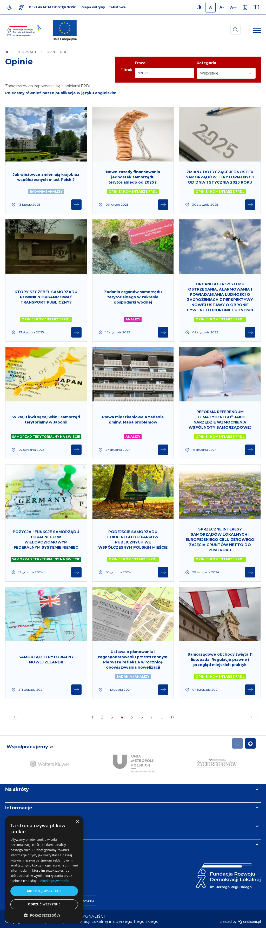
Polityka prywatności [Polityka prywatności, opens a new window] (54, 881)
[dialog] (44, 869)
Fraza (140, 62)
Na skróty (17, 789)
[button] (44, 915)
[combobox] (226, 73)
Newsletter (19, 826)
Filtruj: (126, 70)
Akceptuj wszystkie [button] (44, 891)
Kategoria (206, 62)
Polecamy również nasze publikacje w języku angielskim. (61, 93)
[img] (65, 30)
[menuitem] (92, 916)
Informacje (18, 808)
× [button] (77, 822)
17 (173, 718)
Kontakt (15, 845)
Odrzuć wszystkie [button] (44, 904)
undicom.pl (249, 921)
